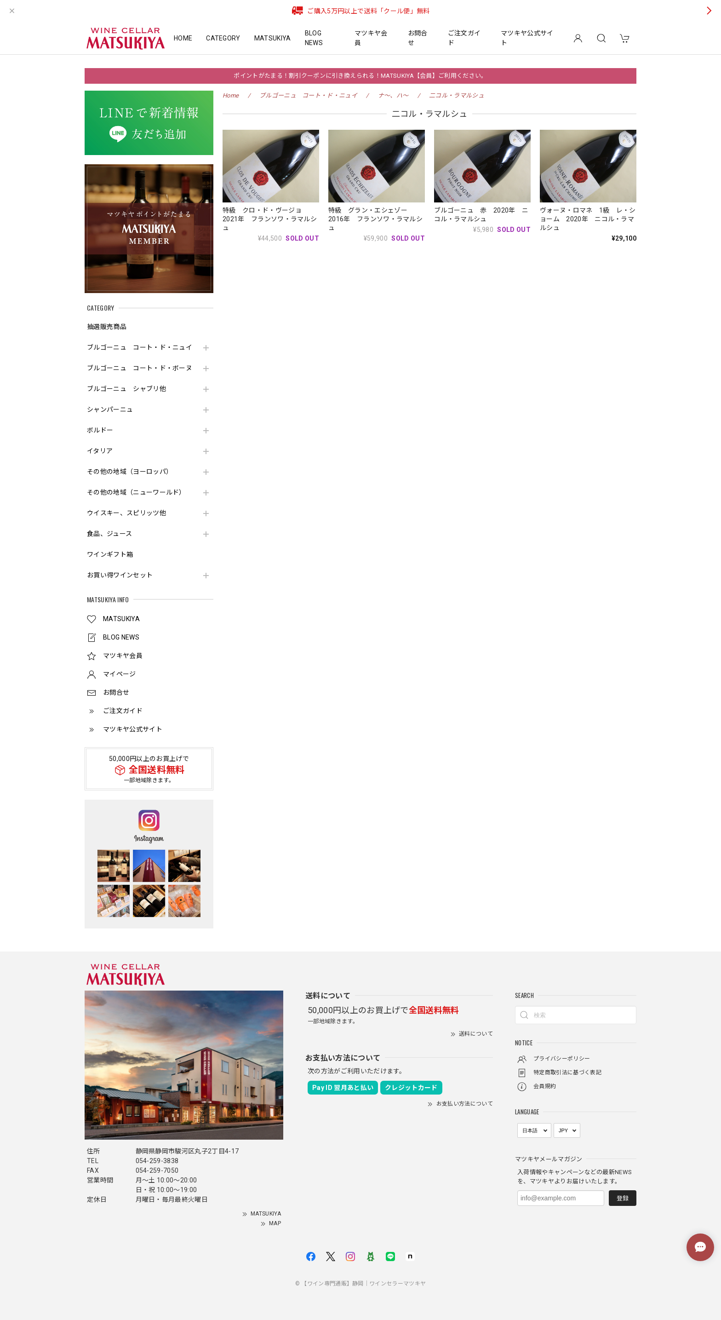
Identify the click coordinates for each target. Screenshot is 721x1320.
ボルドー (100, 430)
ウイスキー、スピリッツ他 (126, 513)
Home (231, 95)
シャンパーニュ (110, 409)
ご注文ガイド (464, 37)
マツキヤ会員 (371, 37)
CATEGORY (223, 38)
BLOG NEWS (314, 37)
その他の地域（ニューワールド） (136, 492)
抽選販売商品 (106, 326)
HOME (183, 38)
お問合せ (418, 37)
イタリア (100, 451)
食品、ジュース (109, 533)
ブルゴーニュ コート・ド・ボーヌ (139, 368)
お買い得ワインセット (120, 575)
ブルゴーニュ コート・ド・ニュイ (139, 347)
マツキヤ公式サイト (527, 37)
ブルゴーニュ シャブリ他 (126, 388)
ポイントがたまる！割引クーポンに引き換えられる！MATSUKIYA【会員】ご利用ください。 (360, 75)
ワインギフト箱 (110, 554)
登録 (623, 1198)
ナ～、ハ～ (393, 95)
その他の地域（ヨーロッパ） (129, 471)
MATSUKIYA (272, 38)
